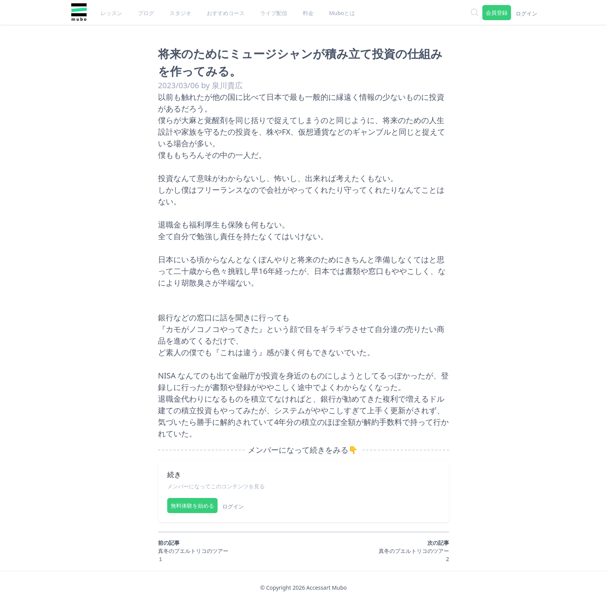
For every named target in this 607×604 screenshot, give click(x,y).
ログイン (526, 13)
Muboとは (342, 13)
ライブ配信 (273, 13)
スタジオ (180, 13)
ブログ (146, 13)
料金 (308, 13)
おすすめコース (226, 13)
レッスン (111, 13)
